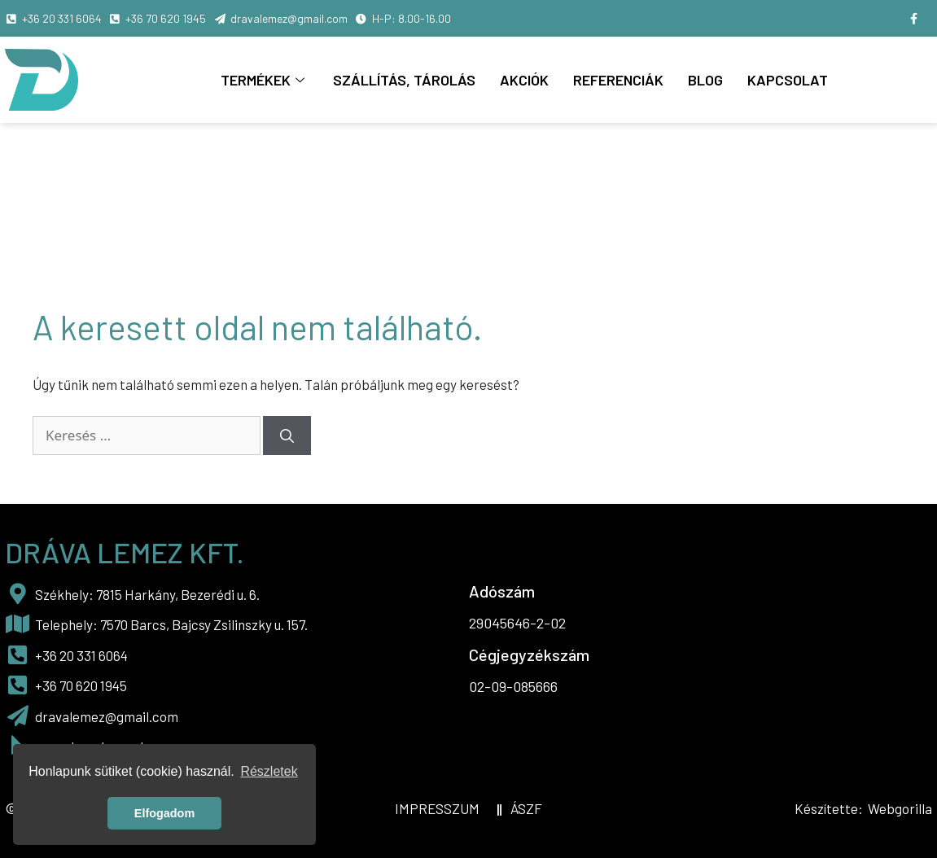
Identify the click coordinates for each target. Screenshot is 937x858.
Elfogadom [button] (164, 813)
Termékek (265, 80)
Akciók (524, 80)
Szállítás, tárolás (404, 80)
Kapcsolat (787, 80)
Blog (705, 80)
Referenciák (618, 80)
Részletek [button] (268, 771)
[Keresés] (287, 435)
